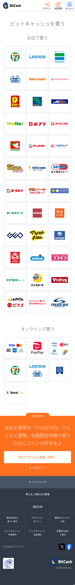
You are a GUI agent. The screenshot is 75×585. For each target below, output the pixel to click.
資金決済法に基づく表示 (12, 519)
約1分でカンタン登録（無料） (38, 457)
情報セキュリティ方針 (63, 519)
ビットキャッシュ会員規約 (37, 533)
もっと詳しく (37, 467)
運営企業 (37, 507)
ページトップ (37, 482)
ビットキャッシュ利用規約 (12, 533)
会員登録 (58, 5)
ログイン (47, 5)
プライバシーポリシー (37, 519)
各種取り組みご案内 (63, 533)
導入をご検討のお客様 (38, 494)
